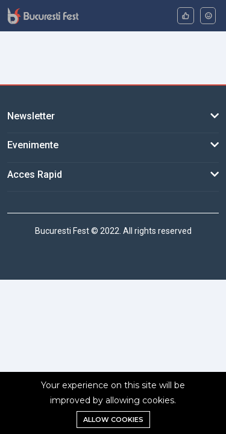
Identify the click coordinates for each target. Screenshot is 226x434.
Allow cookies (113, 419)
